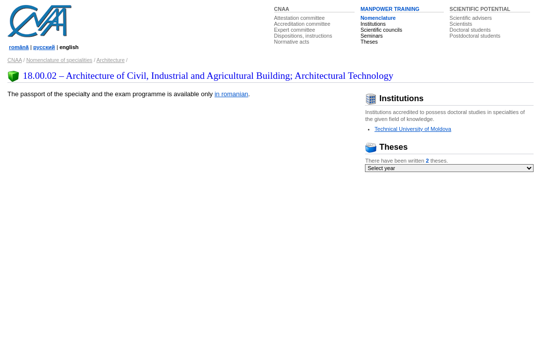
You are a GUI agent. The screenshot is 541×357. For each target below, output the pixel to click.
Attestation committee (299, 18)
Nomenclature (378, 18)
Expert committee (294, 30)
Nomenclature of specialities (59, 60)
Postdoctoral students (475, 36)
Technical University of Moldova (412, 129)
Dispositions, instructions (303, 36)
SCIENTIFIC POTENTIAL (480, 9)
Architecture (110, 60)
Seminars (372, 36)
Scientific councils (381, 30)
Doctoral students (470, 30)
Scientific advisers (471, 18)
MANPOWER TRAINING (390, 9)
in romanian (231, 94)
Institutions (373, 24)
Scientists (461, 24)
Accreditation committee (302, 24)
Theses (369, 42)
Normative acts (291, 42)
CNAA (282, 9)
